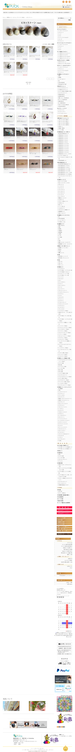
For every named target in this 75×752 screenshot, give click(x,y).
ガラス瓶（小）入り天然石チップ (65, 448)
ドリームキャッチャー (63, 113)
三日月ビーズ (61, 203)
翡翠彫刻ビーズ (61, 211)
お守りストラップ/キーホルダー (65, 63)
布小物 (59, 489)
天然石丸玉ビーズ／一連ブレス (64, 131)
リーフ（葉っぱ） (62, 206)
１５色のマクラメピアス (63, 54)
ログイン (63, 5)
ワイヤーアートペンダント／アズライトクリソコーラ (9, 137)
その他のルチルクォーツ (63, 89)
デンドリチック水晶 (62, 366)
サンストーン (61, 298)
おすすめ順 (45, 44)
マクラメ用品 (61, 129)
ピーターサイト (61, 307)
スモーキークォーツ (62, 428)
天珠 (59, 254)
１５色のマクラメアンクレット (64, 58)
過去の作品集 (60, 500)
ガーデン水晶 (61, 363)
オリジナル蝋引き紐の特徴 (67, 544)
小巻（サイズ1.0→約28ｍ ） (64, 119)
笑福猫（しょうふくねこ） (64, 247)
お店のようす (69, 566)
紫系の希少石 (61, 101)
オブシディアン (61, 396)
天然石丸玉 (60, 452)
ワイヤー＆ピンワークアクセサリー (65, 42)
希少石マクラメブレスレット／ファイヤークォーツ (47, 153)
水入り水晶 (61, 371)
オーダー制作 (60, 498)
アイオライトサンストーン (64, 292)
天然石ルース (60, 266)
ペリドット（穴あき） (63, 334)
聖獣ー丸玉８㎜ (61, 225)
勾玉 (59, 259)
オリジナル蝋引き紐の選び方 (66, 546)
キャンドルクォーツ (62, 483)
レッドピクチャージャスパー (64, 420)
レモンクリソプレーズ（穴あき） (65, 332)
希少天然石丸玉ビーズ (62, 162)
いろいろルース (61, 268)
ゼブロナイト (61, 413)
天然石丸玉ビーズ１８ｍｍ (64, 150)
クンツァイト (61, 276)
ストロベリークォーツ (63, 391)
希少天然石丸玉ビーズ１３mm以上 (65, 174)
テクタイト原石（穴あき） (64, 352)
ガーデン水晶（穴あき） (63, 378)
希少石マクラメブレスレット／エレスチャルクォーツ (34, 169)
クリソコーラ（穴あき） (63, 354)
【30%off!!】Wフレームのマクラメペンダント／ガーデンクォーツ (22, 105)
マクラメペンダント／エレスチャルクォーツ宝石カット (34, 121)
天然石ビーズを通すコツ (67, 547)
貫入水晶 (60, 364)
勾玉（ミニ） (61, 264)
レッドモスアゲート (62, 415)
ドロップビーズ (61, 189)
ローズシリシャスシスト (63, 423)
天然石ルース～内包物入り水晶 (64, 358)
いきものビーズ (61, 208)
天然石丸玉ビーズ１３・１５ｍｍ (65, 153)
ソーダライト (61, 408)
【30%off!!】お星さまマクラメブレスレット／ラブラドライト (34, 105)
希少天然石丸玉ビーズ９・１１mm (65, 172)
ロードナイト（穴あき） (63, 330)
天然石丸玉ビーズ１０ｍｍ (64, 143)
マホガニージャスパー (63, 412)
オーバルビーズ (61, 191)
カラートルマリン (62, 285)
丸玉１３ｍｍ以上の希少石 (64, 104)
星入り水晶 (61, 369)
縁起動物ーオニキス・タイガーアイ (65, 243)
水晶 (59, 390)
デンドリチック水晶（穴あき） (64, 381)
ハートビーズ (61, 186)
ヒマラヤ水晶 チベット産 (64, 275)
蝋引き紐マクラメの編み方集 (66, 552)
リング (60, 34)
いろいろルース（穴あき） (64, 310)
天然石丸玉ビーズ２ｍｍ (63, 135)
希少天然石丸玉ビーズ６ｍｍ (64, 165)
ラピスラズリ (61, 297)
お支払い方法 (36, 748)
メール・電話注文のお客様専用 (64, 502)
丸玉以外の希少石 (62, 106)
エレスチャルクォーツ (63, 92)
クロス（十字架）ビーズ (63, 201)
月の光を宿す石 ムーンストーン (66, 575)
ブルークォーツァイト (63, 406)
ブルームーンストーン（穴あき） (65, 335)
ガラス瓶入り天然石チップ (63, 445)
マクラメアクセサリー (62, 29)
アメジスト (61, 461)
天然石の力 (70, 558)
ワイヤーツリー (61, 109)
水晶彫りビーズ (61, 223)
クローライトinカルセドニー (64, 433)
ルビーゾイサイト (62, 430)
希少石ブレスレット (62, 86)
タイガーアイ (61, 410)
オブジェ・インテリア (62, 108)
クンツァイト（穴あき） (63, 325)
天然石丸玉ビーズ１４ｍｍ (64, 146)
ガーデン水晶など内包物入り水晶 (65, 91)
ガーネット (61, 283)
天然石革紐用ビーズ (62, 160)
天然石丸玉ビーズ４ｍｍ (63, 138)
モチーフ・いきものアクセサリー (64, 65)
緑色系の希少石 (61, 96)
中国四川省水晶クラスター (64, 484)
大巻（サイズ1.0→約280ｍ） (64, 123)
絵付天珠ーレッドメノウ (63, 256)
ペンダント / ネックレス (63, 30)
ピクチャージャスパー (63, 422)
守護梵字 (60, 230)
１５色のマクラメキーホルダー (64, 56)
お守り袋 (60, 491)
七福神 (60, 233)
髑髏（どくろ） (61, 252)
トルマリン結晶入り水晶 (63, 373)
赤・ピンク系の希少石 (63, 99)
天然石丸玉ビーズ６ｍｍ (63, 140)
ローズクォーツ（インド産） (64, 273)
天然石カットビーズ (62, 179)
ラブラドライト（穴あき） (64, 339)
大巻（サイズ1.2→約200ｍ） (64, 124)
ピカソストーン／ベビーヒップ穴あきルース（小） (9, 56)
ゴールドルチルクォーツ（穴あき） (65, 376)
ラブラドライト (61, 305)
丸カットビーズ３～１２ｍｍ (64, 182)
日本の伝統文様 (61, 82)
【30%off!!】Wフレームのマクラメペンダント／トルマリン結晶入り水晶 (9, 106)
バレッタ (60, 39)
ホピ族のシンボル (62, 221)
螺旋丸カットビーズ (62, 197)
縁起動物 (60, 232)
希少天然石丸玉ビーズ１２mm (64, 170)
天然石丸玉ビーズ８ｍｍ (63, 141)
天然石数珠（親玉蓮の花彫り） (64, 495)
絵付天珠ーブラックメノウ (64, 257)
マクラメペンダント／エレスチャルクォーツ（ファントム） (47, 121)
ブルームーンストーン (63, 290)
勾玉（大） (61, 261)
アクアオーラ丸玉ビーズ (63, 155)
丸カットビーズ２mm (63, 181)
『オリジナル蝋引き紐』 (58, 12)
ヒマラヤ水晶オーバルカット (64, 271)
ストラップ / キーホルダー (64, 37)
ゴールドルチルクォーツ (63, 87)
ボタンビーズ (61, 184)
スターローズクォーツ (63, 459)
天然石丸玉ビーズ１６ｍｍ (64, 148)
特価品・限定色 (61, 128)
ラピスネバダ (61, 435)
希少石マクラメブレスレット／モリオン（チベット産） (34, 153)
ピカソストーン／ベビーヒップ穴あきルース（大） (34, 56)
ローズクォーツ (61, 393)
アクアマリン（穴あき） (63, 337)
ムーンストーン (61, 288)
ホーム (4, 17)
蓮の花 (60, 249)
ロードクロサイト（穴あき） (64, 329)
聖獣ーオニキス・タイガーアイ (64, 242)
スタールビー (61, 278)
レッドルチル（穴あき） (63, 383)
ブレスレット (61, 32)
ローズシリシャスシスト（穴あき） (65, 327)
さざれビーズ (61, 199)
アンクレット (61, 40)
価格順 (49, 44)
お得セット (61, 126)
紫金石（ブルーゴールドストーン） (65, 398)
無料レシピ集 (69, 554)
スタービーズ (61, 187)
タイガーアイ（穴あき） (63, 356)
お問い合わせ (69, 5)
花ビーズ (60, 204)
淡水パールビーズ (62, 213)
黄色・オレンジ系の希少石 (64, 97)
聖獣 (59, 75)
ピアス (60, 35)
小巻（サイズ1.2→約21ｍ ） (64, 121)
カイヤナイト (61, 300)
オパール (60, 287)
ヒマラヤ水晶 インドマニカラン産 (65, 270)
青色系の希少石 (61, 94)
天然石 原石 (60, 463)
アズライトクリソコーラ (63, 303)
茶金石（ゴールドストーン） (64, 400)
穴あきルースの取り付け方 (67, 551)
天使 (59, 240)
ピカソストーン (29, 17)
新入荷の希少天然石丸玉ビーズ (64, 164)
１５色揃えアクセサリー (62, 51)
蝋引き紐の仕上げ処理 (68, 549)
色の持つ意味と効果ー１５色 (66, 562)
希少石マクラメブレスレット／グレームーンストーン (22, 169)
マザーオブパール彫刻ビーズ (64, 209)
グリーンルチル (61, 395)
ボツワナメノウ (61, 401)
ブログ (71, 567)
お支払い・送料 (69, 582)
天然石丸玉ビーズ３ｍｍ (63, 136)
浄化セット (60, 450)
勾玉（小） (61, 263)
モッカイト (61, 425)
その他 (60, 440)
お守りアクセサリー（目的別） (64, 60)
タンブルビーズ (61, 192)
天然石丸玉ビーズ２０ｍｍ (64, 152)
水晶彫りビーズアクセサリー (63, 74)
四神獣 (60, 77)
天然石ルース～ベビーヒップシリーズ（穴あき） (16, 17)
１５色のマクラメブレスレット (64, 53)
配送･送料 (41, 748)
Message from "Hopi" (63, 84)
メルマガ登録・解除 (25, 749)
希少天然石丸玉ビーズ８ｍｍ (64, 167)
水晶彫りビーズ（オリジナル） (64, 215)
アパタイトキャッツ (62, 302)
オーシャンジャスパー (63, 427)
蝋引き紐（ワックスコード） (63, 118)
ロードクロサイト (62, 282)
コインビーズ (61, 194)
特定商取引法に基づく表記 (43, 749)
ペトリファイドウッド (63, 418)
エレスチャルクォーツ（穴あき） (65, 385)
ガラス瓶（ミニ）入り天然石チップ (65, 447)
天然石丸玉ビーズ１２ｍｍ (64, 145)
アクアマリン (61, 293)
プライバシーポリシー (33, 749)
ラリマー (60, 295)
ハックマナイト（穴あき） (64, 347)
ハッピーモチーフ (62, 79)
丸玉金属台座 (60, 496)
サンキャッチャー (62, 111)
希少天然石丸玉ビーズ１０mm (64, 169)
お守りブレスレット (62, 61)
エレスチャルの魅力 (68, 560)
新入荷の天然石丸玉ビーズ (64, 133)
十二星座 (60, 237)
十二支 (60, 235)
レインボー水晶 (61, 368)
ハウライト (61, 437)
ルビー (60, 280)
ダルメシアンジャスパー (63, 403)
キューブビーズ (61, 196)
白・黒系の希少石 (62, 103)
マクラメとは (69, 542)
